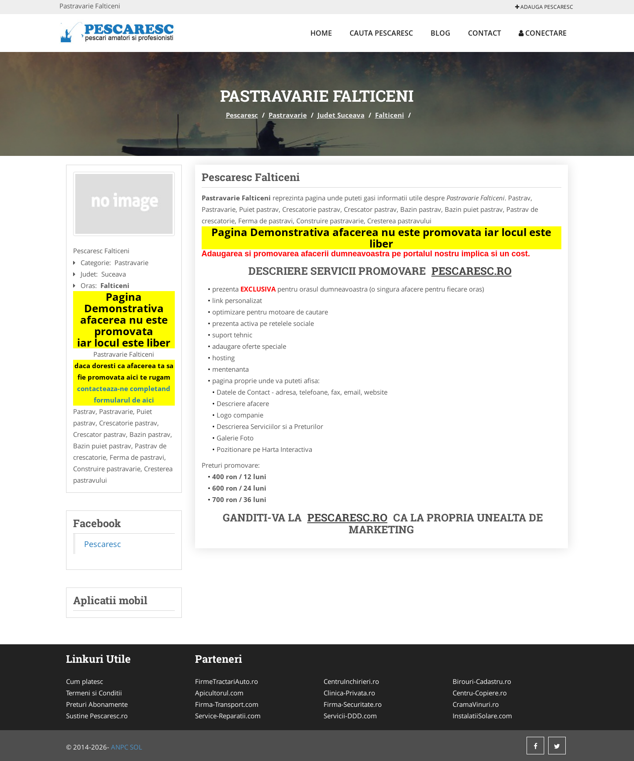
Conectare (543, 33)
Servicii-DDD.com (350, 715)
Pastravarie (288, 115)
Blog (440, 33)
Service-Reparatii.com (228, 715)
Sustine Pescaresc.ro (97, 715)
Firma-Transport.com (226, 704)
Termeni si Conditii (94, 692)
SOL (136, 747)
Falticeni (389, 115)
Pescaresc (242, 115)
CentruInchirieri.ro (351, 681)
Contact (484, 33)
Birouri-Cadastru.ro (482, 681)
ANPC (119, 747)
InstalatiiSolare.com (482, 715)
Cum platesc (84, 681)
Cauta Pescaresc (381, 33)
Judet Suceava (341, 115)
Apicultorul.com (219, 692)
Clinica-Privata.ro (349, 692)
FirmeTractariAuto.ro (226, 681)
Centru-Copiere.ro (480, 692)
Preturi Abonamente (97, 704)
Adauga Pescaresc (544, 7)
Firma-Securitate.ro (353, 704)
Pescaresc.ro (347, 517)
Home (321, 33)
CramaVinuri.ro (476, 704)
